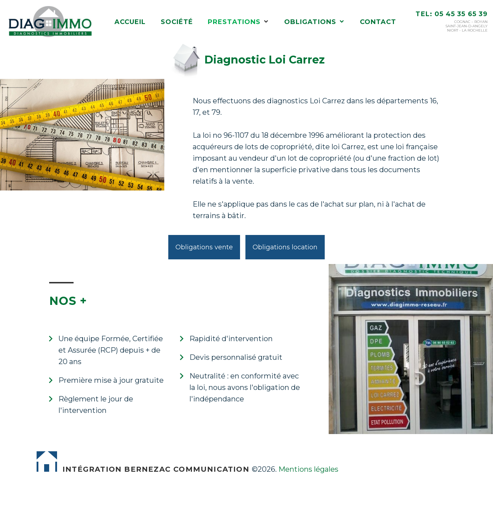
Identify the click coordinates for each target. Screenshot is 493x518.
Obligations (310, 22)
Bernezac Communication (186, 469)
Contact (378, 22)
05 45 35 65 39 (461, 14)
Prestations (234, 22)
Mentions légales (308, 469)
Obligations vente (204, 247)
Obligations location (285, 247)
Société (177, 22)
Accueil (130, 22)
